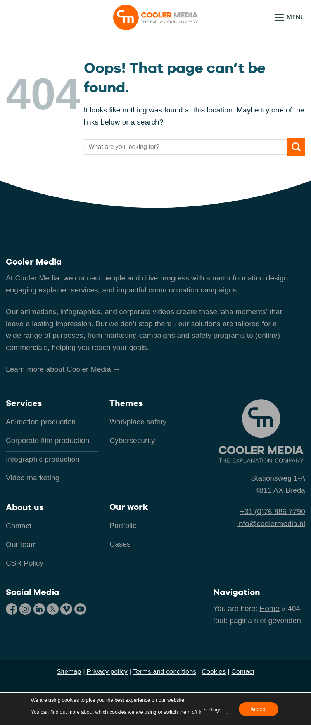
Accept (259, 709)
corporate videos (146, 312)
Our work (128, 507)
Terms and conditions (164, 671)
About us (24, 507)
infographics (80, 312)
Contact (242, 671)
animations (38, 312)
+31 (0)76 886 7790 (272, 511)
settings (212, 710)
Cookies (214, 671)
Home (270, 608)
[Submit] (296, 147)
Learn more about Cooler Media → (63, 369)
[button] (289, 17)
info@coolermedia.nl (271, 523)
